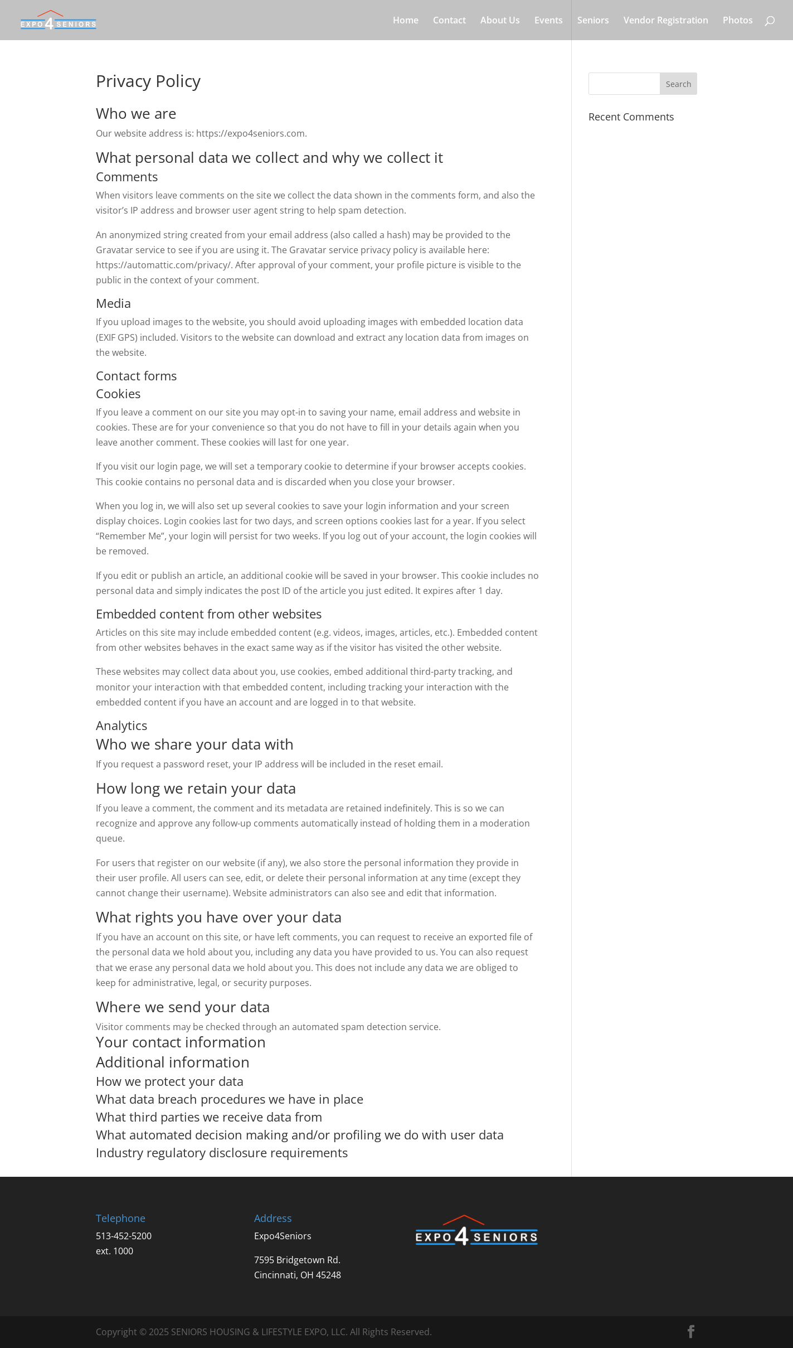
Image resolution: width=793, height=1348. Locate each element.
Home (406, 21)
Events (548, 21)
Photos (738, 21)
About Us (500, 21)
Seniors (593, 21)
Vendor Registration (666, 21)
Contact (449, 21)
